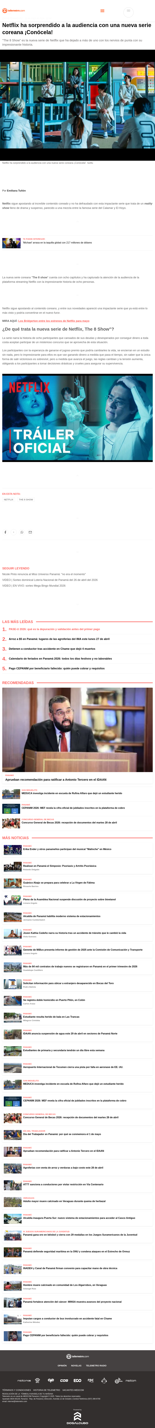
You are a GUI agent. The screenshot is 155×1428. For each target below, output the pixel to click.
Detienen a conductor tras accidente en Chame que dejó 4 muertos (52, 648)
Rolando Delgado (31, 869)
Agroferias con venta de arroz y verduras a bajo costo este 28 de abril (63, 1167)
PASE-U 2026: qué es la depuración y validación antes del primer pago (54, 629)
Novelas (76, 1365)
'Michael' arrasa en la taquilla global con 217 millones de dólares (57, 242)
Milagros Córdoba (31, 1020)
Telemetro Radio (96, 1365)
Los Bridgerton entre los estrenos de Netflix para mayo (53, 320)
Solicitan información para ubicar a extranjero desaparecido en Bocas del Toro (68, 983)
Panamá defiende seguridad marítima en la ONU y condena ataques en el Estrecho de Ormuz (76, 1251)
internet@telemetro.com (17, 1401)
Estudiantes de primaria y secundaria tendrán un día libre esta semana (63, 1050)
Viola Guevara (29, 936)
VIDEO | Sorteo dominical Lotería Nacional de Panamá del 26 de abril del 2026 (50, 579)
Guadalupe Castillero (33, 970)
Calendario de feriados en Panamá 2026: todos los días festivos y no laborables (60, 658)
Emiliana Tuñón (16, 190)
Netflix (8, 499)
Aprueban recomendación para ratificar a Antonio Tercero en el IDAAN (55, 779)
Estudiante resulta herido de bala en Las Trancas (51, 1017)
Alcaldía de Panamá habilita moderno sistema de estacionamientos (61, 916)
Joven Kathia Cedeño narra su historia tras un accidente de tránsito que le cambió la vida (74, 933)
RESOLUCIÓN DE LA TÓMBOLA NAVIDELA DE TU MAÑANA (27, 1394)
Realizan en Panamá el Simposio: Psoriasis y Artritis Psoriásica (59, 866)
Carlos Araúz (29, 1004)
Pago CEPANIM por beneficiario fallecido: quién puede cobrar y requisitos (57, 668)
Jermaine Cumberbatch (34, 920)
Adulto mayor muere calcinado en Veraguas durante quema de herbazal (64, 1201)
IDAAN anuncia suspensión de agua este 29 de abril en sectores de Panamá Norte (70, 1033)
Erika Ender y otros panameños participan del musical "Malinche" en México (67, 849)
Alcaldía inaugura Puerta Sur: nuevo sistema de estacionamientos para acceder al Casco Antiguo (79, 1218)
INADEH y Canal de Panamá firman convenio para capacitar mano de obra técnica (70, 1268)
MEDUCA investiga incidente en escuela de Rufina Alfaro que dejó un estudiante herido (72, 793)
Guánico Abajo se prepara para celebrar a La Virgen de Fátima (59, 882)
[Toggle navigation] (102, 11)
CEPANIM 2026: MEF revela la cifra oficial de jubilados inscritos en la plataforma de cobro (73, 808)
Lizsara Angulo (30, 903)
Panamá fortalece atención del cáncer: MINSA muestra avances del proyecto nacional (72, 1302)
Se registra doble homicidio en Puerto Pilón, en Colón (54, 1000)
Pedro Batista (29, 987)
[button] (5, 532)
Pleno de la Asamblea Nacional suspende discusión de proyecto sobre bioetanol (69, 899)
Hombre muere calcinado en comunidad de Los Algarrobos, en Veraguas (65, 1285)
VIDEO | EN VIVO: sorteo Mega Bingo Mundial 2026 (34, 585)
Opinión (62, 1365)
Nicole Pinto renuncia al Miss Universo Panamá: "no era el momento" (44, 574)
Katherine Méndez (31, 1322)
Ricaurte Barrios (30, 886)
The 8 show (26, 499)
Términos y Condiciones (16, 1390)
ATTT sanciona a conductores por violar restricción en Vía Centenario (63, 1184)
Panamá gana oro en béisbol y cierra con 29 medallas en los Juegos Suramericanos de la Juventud (80, 1234)
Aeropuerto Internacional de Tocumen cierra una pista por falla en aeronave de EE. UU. (73, 1067)
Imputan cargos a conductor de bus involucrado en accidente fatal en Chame (67, 1318)
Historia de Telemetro (46, 1390)
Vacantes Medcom (73, 1390)
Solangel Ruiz (29, 1289)
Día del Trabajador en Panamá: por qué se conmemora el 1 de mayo (62, 1134)
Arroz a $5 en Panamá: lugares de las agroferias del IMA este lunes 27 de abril (59, 639)
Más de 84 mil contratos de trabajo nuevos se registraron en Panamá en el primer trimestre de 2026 (80, 966)
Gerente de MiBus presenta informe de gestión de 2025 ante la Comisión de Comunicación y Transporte (83, 949)
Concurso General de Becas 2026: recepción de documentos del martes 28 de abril (69, 822)
